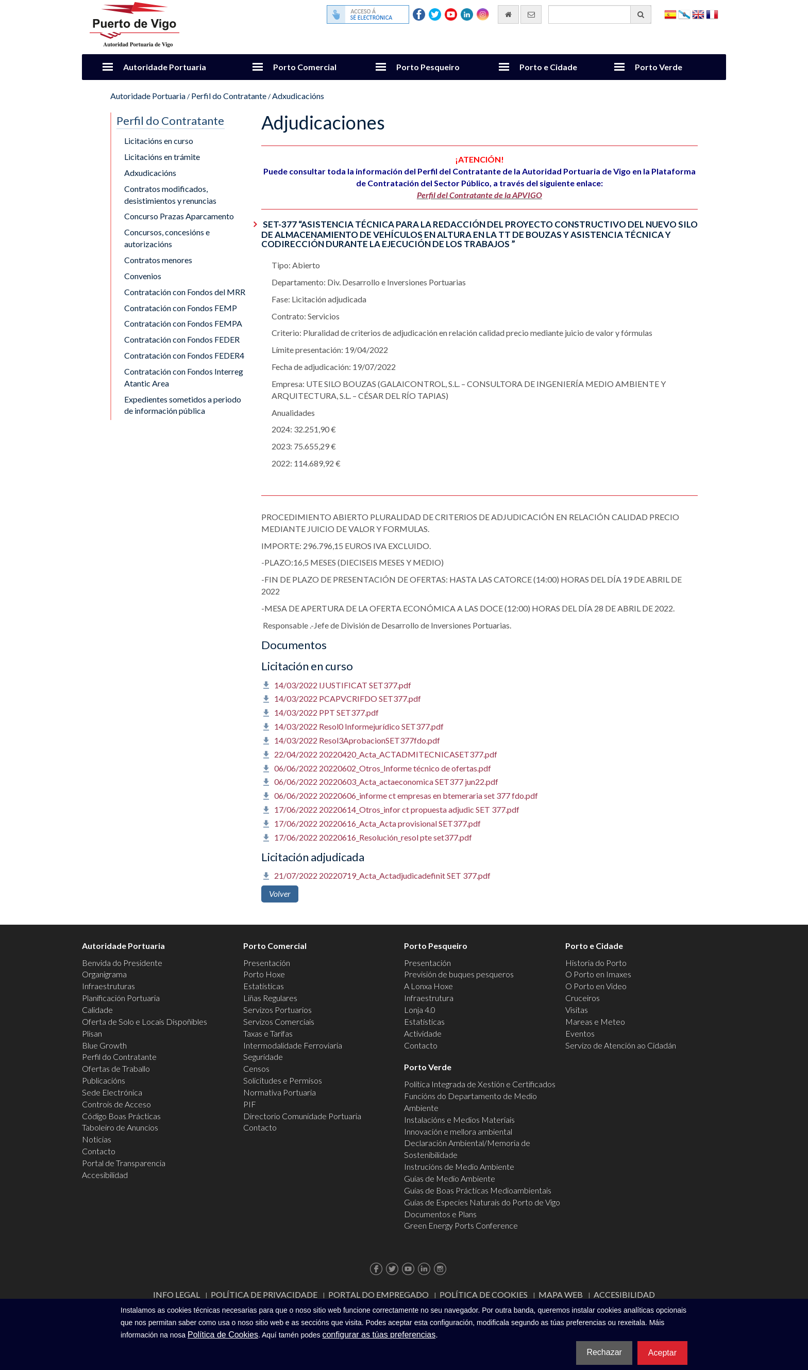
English (698, 14)
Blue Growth (104, 1045)
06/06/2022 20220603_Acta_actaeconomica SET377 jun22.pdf (386, 781)
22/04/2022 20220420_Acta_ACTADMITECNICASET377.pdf (385, 754)
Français (712, 14)
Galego (684, 14)
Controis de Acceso (116, 1104)
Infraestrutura (428, 998)
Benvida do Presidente (122, 963)
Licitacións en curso (158, 141)
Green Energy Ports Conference (461, 1225)
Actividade (423, 1033)
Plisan (92, 1033)
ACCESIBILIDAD (624, 1294)
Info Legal (176, 1294)
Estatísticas (263, 986)
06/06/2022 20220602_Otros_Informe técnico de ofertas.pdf (382, 768)
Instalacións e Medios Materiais (459, 1119)
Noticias (96, 1139)
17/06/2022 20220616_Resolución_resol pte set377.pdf (373, 837)
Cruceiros (582, 998)
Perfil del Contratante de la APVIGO (479, 195)
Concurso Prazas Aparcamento (179, 216)
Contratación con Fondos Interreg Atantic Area (183, 377)
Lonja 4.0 (419, 1009)
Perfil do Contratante (228, 96)
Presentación (266, 963)
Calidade (97, 1009)
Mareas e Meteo (595, 1021)
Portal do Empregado (378, 1294)
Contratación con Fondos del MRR (184, 292)
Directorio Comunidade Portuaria (302, 1116)
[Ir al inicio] (508, 14)
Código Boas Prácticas (121, 1116)
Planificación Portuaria (121, 998)
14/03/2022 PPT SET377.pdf (326, 712)
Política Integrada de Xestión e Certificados (480, 1084)
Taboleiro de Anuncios (120, 1127)
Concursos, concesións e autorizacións (167, 238)
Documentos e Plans (440, 1214)
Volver (280, 893)
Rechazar (603, 1352)
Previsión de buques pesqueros (459, 974)
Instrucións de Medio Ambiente (459, 1166)
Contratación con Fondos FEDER (182, 339)
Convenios (142, 276)
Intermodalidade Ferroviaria (292, 1045)
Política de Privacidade (264, 1294)
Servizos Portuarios (277, 1009)
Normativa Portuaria (279, 1092)
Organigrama (104, 974)
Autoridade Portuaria (164, 67)
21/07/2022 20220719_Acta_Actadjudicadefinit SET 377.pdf (382, 875)
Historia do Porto (596, 963)
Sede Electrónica (112, 1092)
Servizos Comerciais (278, 1021)
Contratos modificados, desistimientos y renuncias (170, 194)
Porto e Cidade (548, 67)
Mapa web (560, 1294)
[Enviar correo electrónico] (531, 14)
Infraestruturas (108, 986)
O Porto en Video (596, 986)
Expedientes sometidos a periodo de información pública (182, 405)
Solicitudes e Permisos (282, 1080)
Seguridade (263, 1056)
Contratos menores (158, 260)
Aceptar (662, 1352)
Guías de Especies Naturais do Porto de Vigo (482, 1202)
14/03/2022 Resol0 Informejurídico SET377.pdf (359, 726)
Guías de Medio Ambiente (449, 1178)
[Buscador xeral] (599, 14)
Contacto (98, 1151)
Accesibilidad (105, 1175)
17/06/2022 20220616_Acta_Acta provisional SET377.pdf (377, 823)
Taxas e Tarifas (268, 1033)
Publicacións (103, 1080)
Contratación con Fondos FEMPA (183, 323)
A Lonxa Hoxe (428, 986)
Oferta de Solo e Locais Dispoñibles (144, 1021)
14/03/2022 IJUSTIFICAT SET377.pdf (342, 685)
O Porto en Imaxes (598, 974)
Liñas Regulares (270, 998)
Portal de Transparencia (123, 1163)
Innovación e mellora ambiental (458, 1131)
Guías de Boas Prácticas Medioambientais (477, 1190)
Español (670, 14)
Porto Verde (658, 67)
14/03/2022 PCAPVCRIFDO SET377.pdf (347, 698)
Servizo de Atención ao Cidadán (620, 1045)
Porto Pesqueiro (428, 67)
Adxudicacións (298, 96)
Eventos (580, 1033)
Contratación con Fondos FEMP (180, 308)
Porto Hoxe (264, 974)
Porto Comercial (304, 67)
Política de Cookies (484, 1294)
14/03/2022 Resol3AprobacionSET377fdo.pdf (357, 740)
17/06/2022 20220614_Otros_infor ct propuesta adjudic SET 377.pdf (396, 809)
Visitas (576, 1009)
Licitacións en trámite (162, 157)
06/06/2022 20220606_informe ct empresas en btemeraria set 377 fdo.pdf (406, 795)
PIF (249, 1104)
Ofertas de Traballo (116, 1068)
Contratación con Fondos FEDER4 (184, 355)
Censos (256, 1068)
